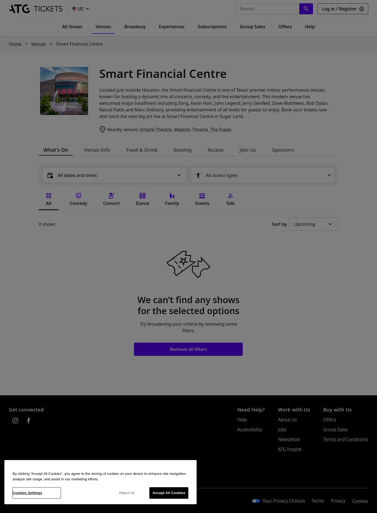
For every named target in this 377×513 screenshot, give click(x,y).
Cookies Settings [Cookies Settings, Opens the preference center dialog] (27, 493)
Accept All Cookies (168, 493)
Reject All (127, 493)
